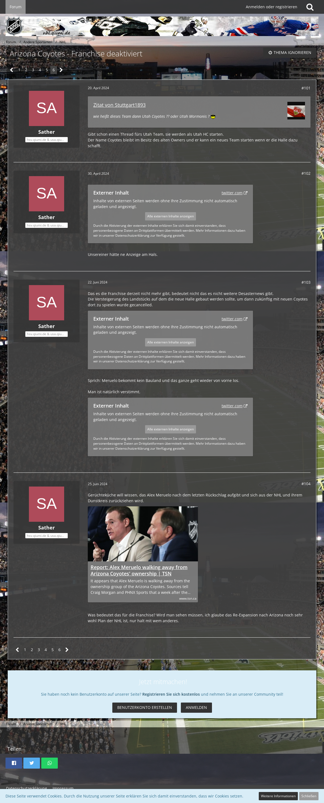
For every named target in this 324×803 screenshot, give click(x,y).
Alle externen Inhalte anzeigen (170, 216)
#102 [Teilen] (306, 173)
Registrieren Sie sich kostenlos (171, 694)
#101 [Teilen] (306, 88)
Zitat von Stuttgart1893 (119, 105)
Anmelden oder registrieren (271, 6)
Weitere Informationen (278, 796)
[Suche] (309, 7)
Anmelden (196, 707)
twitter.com (232, 192)
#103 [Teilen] (306, 282)
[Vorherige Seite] (12, 70)
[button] (14, 763)
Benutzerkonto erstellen (144, 707)
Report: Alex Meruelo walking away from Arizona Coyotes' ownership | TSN (139, 570)
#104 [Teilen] (306, 483)
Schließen (308, 796)
